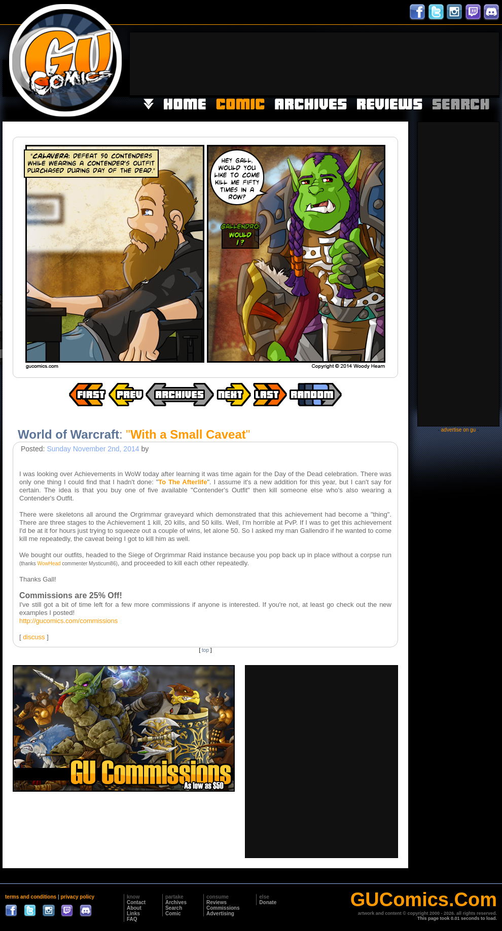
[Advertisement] (467, 62)
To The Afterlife (182, 482)
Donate (267, 902)
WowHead (49, 563)
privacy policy (77, 897)
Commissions (223, 908)
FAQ (132, 919)
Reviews (216, 902)
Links (133, 913)
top (205, 650)
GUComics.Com (423, 899)
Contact (136, 902)
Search (173, 908)
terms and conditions (30, 897)
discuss (34, 637)
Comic (173, 913)
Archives (176, 902)
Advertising (220, 913)
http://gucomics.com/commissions (68, 621)
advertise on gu (458, 430)
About (134, 908)
